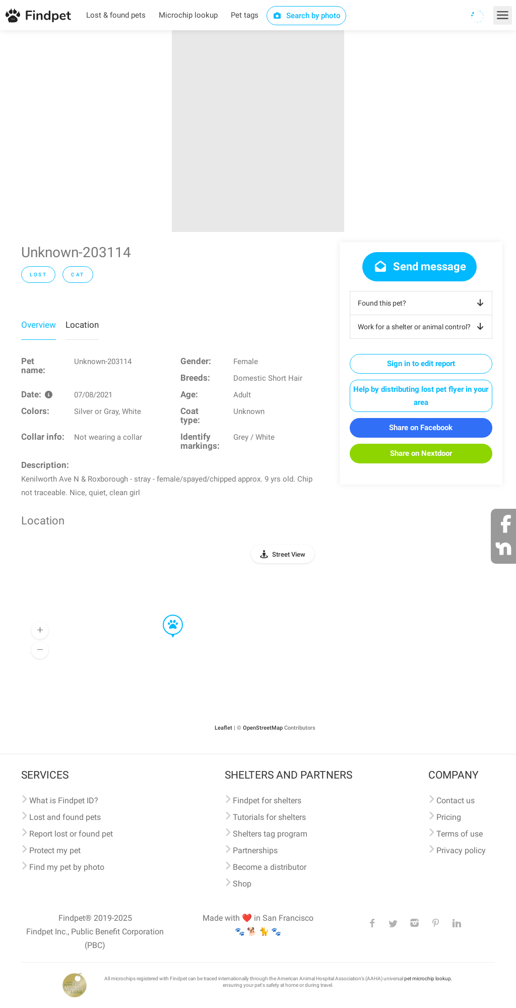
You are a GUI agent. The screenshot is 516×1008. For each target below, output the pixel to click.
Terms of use (459, 834)
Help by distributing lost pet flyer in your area (420, 396)
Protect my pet (55, 850)
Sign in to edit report (421, 363)
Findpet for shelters (267, 800)
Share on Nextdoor (421, 453)
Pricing (448, 817)
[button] (166, 615)
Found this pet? (422, 303)
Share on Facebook (421, 427)
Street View (288, 554)
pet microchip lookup (427, 978)
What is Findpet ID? (63, 800)
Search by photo (306, 15)
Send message (419, 266)
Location (82, 325)
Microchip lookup (188, 15)
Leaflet (223, 728)
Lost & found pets (116, 15)
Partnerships (255, 850)
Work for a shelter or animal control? (422, 326)
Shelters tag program (270, 834)
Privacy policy (461, 850)
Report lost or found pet (71, 834)
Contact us (455, 800)
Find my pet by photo (66, 867)
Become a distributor (269, 867)
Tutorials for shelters (269, 817)
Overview (38, 325)
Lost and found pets (65, 817)
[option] (258, 131)
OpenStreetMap (263, 728)
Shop (242, 883)
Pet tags (245, 15)
